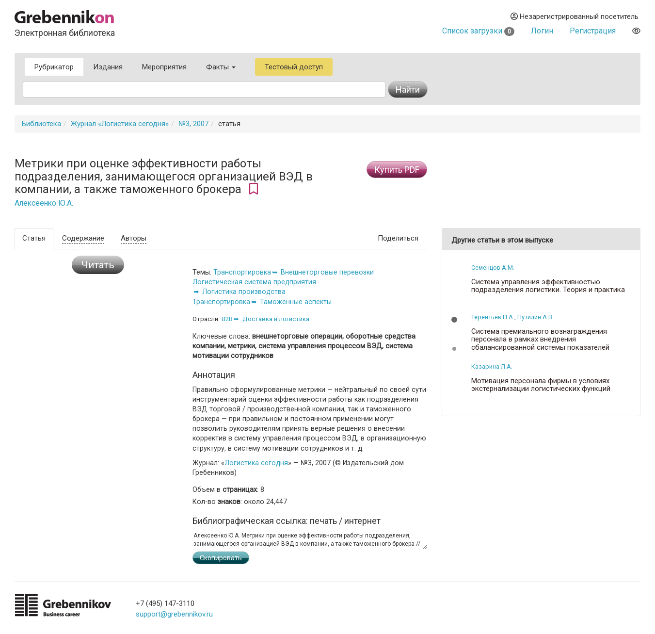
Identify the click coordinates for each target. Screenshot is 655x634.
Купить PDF (396, 169)
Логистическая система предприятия (254, 282)
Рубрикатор (54, 67)
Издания (108, 67)
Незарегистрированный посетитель (575, 16)
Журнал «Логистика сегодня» (120, 123)
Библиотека (41, 123)
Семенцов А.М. (492, 267)
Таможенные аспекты (296, 302)
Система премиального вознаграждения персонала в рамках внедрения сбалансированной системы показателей (540, 339)
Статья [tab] (34, 238)
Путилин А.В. (535, 317)
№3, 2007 (193, 123)
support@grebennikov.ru (174, 614)
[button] (454, 319)
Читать (97, 265)
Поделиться (398, 238)
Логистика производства (244, 291)
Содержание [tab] (83, 238)
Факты (221, 67)
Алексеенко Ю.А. (44, 203)
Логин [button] (542, 30)
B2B (227, 319)
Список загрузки (478, 30)
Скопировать (221, 558)
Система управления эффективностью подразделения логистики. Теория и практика (548, 286)
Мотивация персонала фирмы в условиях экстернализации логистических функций (540, 385)
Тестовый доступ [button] (294, 67)
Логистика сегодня (256, 463)
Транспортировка (242, 272)
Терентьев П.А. (492, 317)
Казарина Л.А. (491, 366)
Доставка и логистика (275, 319)
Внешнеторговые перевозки (327, 272)
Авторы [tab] (133, 238)
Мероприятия (164, 67)
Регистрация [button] (593, 30)
